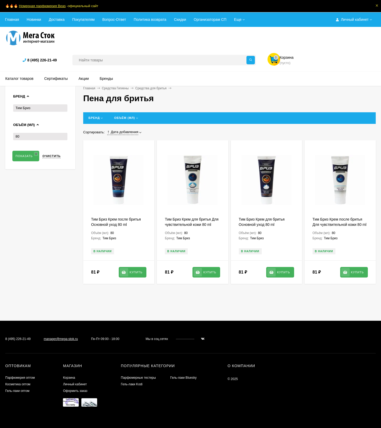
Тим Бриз (23, 108)
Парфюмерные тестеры (138, 378)
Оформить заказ (75, 391)
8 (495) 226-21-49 (42, 60)
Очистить (51, 156)
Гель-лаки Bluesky (183, 378)
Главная (12, 19)
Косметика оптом (17, 384)
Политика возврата (150, 19)
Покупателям (83, 19)
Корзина (69, 378)
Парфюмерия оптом (20, 378)
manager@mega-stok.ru (61, 339)
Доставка (57, 19)
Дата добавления (122, 132)
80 (17, 136)
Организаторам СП (210, 19)
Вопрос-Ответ (114, 19)
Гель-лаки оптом (17, 391)
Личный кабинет (75, 384)
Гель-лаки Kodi (131, 384)
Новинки (34, 19)
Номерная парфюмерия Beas (42, 6)
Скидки (180, 19)
